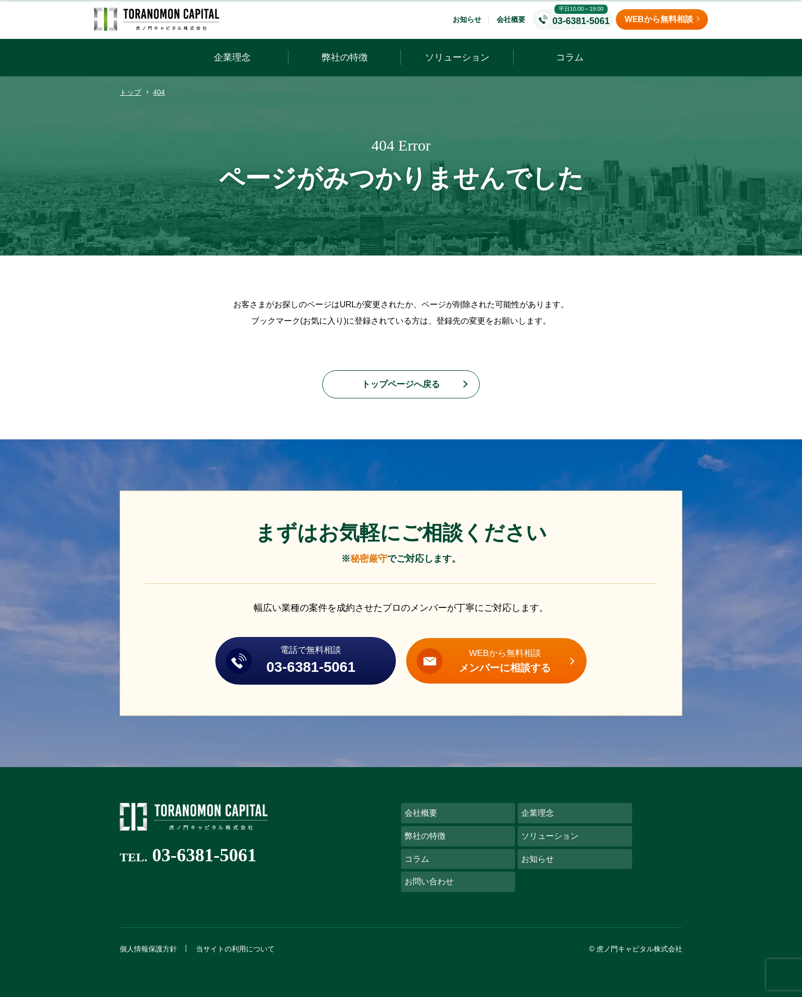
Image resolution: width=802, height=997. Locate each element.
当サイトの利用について (235, 940)
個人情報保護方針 (148, 940)
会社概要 (511, 23)
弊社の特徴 (345, 64)
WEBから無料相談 (518, 672)
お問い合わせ (429, 871)
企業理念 (232, 64)
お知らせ (467, 23)
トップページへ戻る (401, 392)
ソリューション (457, 64)
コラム (570, 64)
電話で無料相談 (298, 672)
